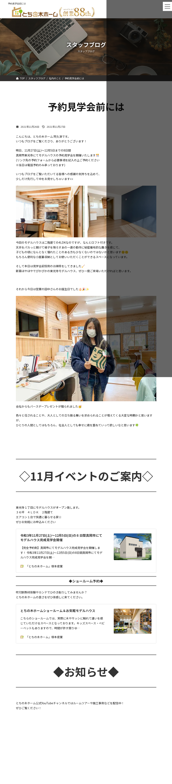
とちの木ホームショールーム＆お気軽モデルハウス (57, 610)
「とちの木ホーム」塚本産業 (41, 566)
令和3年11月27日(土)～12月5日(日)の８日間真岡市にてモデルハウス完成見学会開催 (61, 537)
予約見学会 (66, 155)
